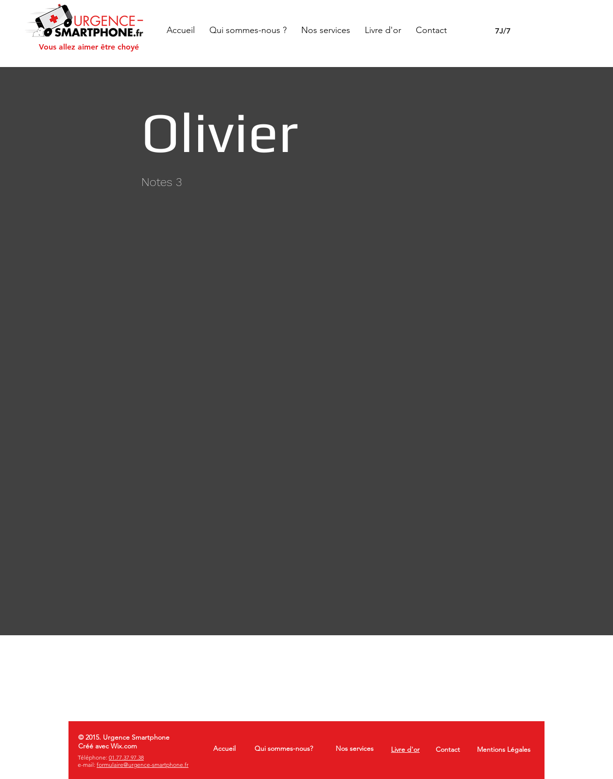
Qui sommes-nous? (284, 748)
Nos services (355, 748)
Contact (448, 749)
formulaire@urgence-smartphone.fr (142, 764)
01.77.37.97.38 (126, 757)
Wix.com (124, 746)
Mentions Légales (503, 749)
